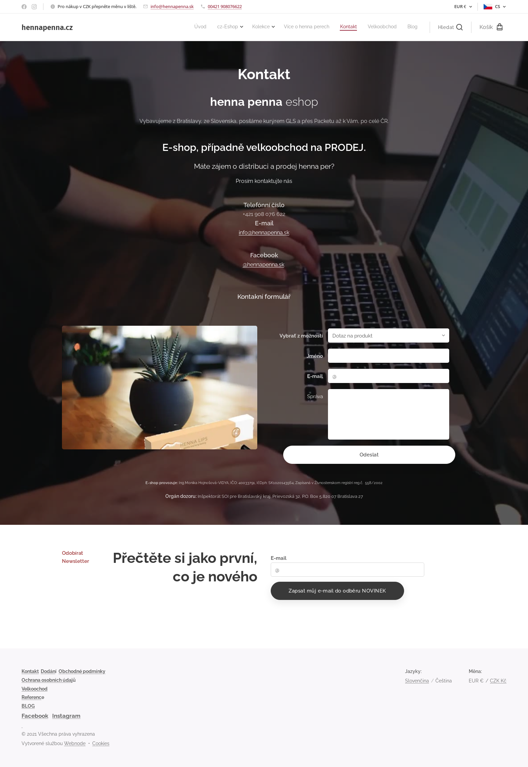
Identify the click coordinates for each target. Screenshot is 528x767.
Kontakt (30, 671)
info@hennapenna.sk (172, 6)
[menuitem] (348, 27)
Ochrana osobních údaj (47, 680)
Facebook (35, 715)
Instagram (66, 715)
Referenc (31, 697)
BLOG (28, 706)
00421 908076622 (225, 6)
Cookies (100, 743)
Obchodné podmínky (82, 671)
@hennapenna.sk (263, 264)
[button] (450, 27)
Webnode (75, 743)
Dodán (48, 671)
